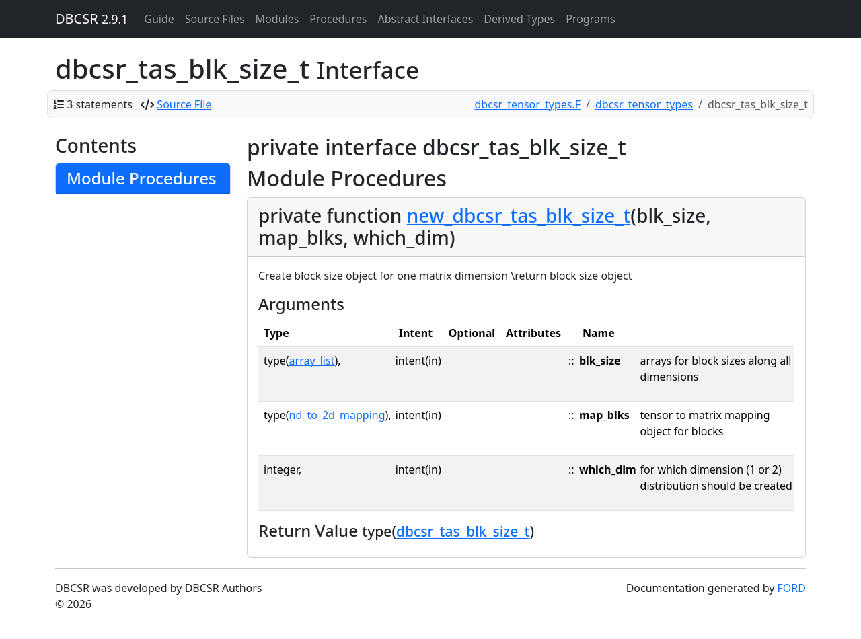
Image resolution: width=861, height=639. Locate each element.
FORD (792, 587)
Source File (184, 104)
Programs (590, 18)
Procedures (338, 18)
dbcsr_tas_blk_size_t (463, 531)
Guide (159, 18)
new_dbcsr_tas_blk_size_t (519, 215)
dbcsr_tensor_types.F (528, 104)
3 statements (100, 104)
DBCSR (91, 18)
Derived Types (519, 18)
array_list (312, 360)
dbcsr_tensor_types (644, 104)
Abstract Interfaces (425, 18)
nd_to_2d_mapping (337, 415)
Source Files (215, 18)
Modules (277, 18)
